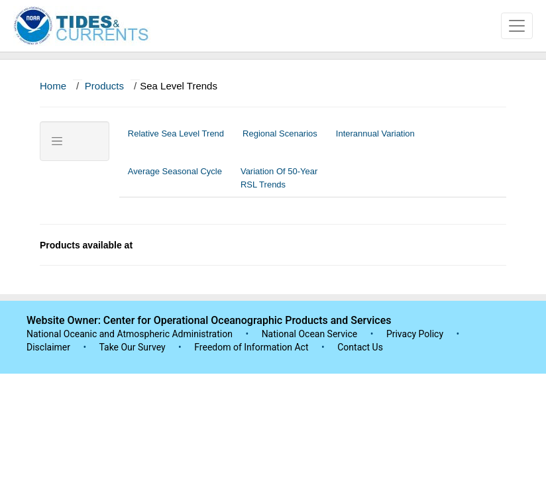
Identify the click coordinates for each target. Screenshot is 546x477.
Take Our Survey (133, 347)
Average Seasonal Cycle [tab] (175, 177)
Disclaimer (48, 347)
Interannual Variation (375, 140)
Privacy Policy (414, 334)
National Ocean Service (310, 334)
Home (53, 85)
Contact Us (360, 347)
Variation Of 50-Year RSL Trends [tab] (279, 177)
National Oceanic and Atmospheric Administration (130, 334)
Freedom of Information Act (251, 347)
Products (104, 85)
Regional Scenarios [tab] (280, 140)
